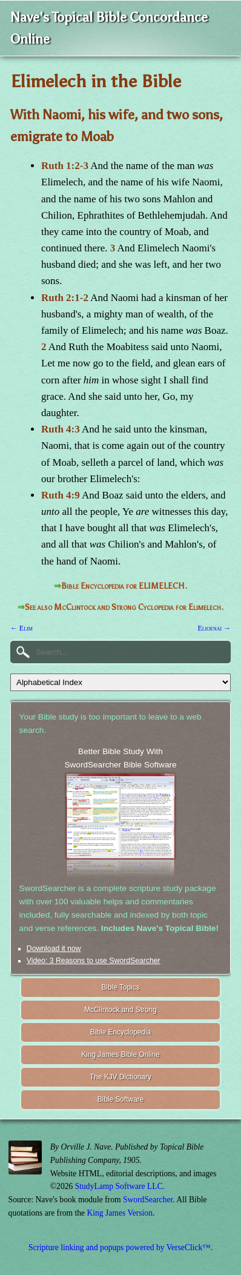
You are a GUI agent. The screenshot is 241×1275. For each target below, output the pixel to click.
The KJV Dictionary (120, 1077)
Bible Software (120, 1099)
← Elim (21, 628)
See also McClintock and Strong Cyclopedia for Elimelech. (124, 607)
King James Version (120, 1212)
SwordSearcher (148, 1199)
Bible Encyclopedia (120, 1032)
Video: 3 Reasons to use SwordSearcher (93, 960)
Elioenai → (214, 628)
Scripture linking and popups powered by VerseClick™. (120, 1247)
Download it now (54, 948)
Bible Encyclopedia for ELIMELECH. (124, 586)
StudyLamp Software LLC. (120, 1186)
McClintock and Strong (120, 1009)
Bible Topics (120, 987)
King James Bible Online (120, 1054)
